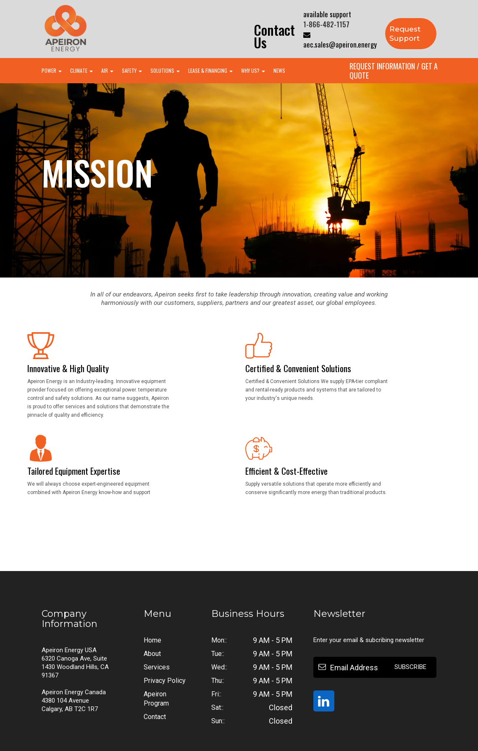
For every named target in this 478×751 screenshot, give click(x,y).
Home (152, 640)
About (152, 654)
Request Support (404, 33)
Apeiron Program (156, 698)
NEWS (279, 70)
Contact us (274, 36)
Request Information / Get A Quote (393, 70)
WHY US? (253, 70)
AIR (107, 70)
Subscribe (410, 667)
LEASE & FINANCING (210, 70)
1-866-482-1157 (326, 24)
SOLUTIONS (165, 70)
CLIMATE (81, 70)
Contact (155, 717)
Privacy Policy (165, 681)
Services (157, 667)
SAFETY (132, 70)
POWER (52, 70)
